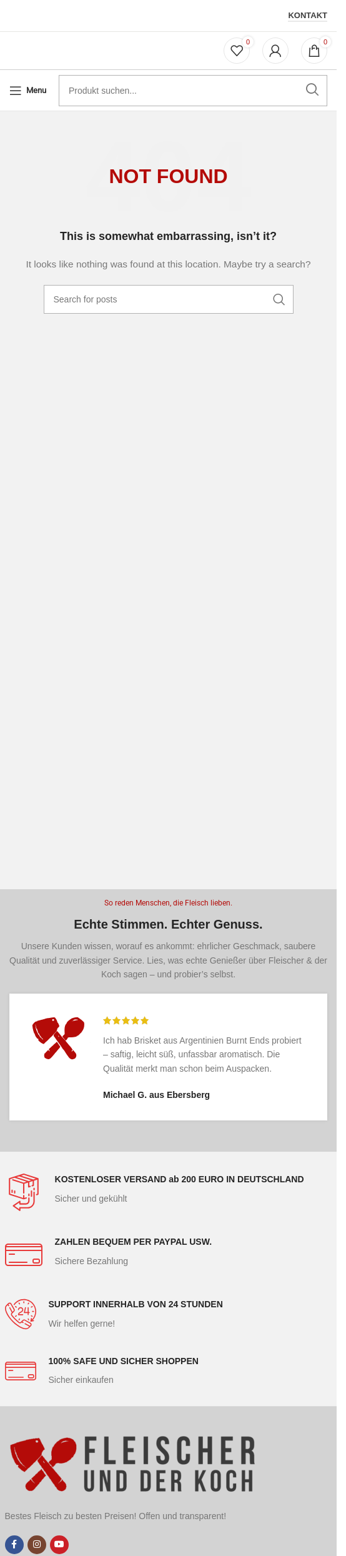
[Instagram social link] (36, 1544)
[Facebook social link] (14, 1544)
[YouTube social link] (59, 1544)
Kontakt (307, 15)
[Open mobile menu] (27, 90)
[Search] (169, 299)
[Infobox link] (168, 1192)
